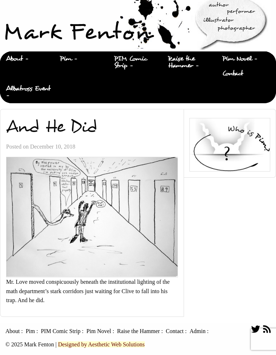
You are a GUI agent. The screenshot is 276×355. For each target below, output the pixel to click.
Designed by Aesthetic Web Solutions (101, 344)
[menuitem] (27, 59)
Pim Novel (237, 58)
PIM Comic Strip (130, 62)
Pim (66, 58)
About (14, 58)
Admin (197, 331)
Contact (232, 73)
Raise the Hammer (181, 62)
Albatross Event (28, 88)
